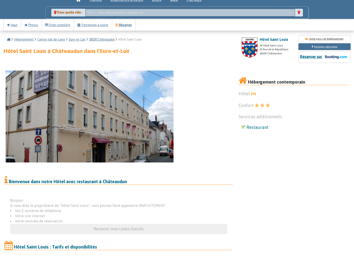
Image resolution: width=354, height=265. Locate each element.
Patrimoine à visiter (92, 25)
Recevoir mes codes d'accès (119, 228)
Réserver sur (324, 57)
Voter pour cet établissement (324, 38)
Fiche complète (57, 25)
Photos (31, 25)
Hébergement (24, 39)
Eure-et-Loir (77, 39)
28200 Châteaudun (102, 39)
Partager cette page (325, 46)
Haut (12, 25)
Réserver (123, 25)
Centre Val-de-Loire (51, 39)
